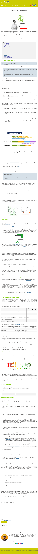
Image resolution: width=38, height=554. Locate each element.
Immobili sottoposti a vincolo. (6, 451)
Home (2, 5)
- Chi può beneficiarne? (6, 44)
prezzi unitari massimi (32, 484)
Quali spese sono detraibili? (6, 384)
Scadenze (2, 127)
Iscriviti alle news (4, 521)
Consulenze (16, 5)
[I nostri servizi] (8, 5)
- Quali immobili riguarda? (7, 46)
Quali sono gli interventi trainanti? (7, 47)
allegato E (24, 246)
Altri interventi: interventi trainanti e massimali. (10, 297)
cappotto (13, 226)
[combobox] (9, 525)
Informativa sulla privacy (7, 520)
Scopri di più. (17, 458)
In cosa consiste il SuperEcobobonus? (8, 60)
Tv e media (21, 5)
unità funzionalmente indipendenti (14, 162)
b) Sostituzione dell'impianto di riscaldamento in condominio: (12, 251)
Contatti (25, 5)
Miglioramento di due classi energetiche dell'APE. (10, 351)
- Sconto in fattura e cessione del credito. (8, 57)
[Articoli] (13, 5)
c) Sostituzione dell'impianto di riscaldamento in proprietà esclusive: (14, 277)
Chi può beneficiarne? (5, 86)
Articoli (12, 5)
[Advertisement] (7, 510)
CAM (21, 244)
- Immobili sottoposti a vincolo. (7, 56)
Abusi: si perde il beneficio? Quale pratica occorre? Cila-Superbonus (14, 412)
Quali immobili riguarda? (5, 168)
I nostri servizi (6, 5)
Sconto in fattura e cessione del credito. (8, 460)
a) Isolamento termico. (5, 219)
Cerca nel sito (3, 525)
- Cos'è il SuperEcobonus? (6, 43)
